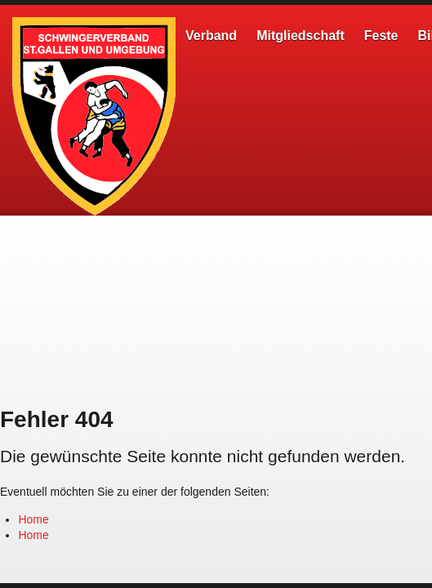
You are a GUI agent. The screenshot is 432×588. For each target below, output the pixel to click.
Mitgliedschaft (300, 35)
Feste (381, 35)
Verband (211, 35)
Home (33, 519)
